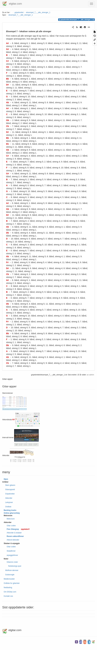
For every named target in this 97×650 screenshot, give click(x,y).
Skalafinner (11, 551)
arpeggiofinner (12, 555)
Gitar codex (11, 526)
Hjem (6, 479)
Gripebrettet (10, 494)
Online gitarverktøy (12, 513)
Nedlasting (8, 587)
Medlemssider (9, 579)
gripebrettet (19, 12)
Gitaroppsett (10, 489)
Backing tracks (10, 510)
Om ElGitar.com (10, 592)
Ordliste (8, 507)
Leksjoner (9, 502)
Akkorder (8, 498)
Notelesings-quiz (14, 566)
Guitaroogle (9, 575)
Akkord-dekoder (13, 540)
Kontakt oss (8, 596)
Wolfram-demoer (11, 570)
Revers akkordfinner (15, 536)
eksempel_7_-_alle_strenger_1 (38, 12)
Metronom (11, 519)
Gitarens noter (12, 562)
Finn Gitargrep (13, 529)
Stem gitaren (10, 485)
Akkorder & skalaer (14, 533)
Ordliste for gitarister (12, 583)
